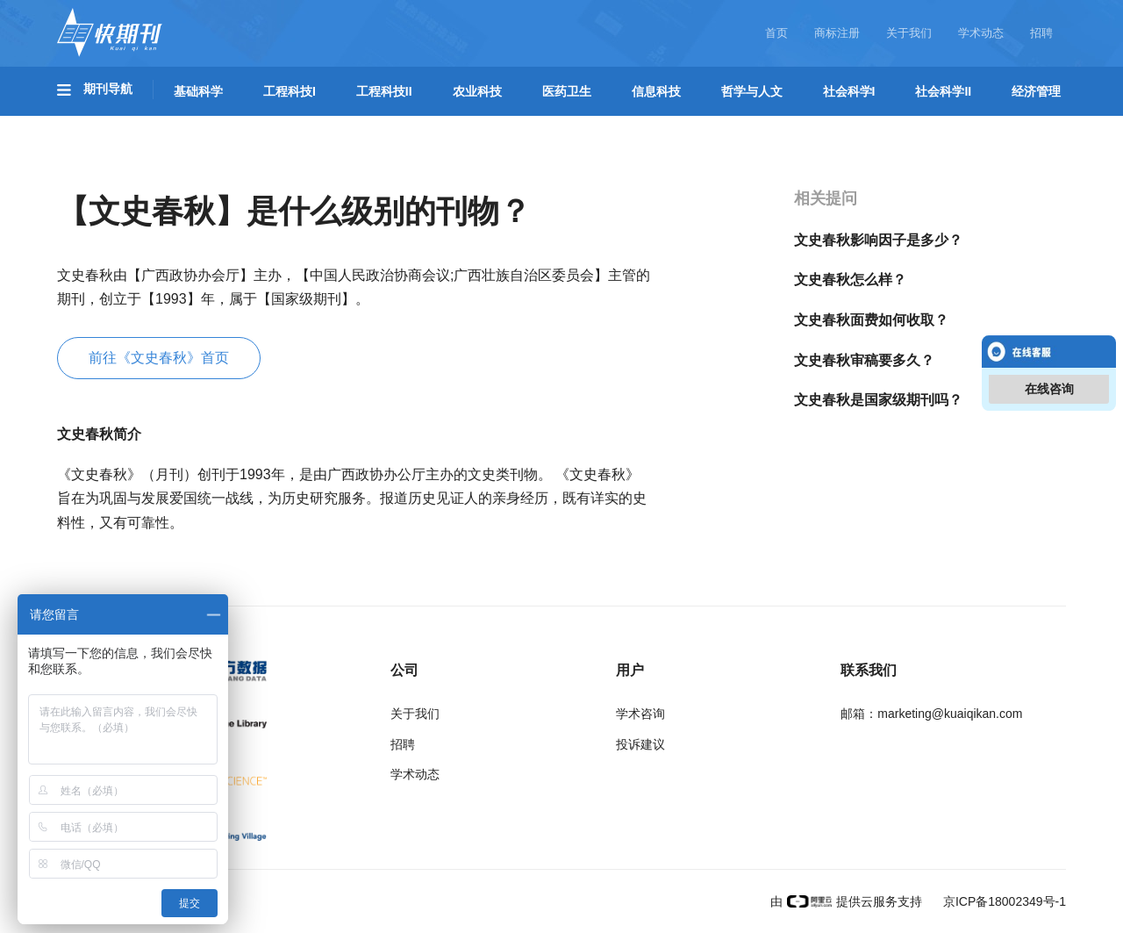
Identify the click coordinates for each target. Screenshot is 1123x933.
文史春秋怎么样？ (850, 279)
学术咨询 (640, 714)
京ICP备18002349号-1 (1003, 901)
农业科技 (477, 91)
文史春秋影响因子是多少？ (878, 240)
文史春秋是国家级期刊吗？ (878, 399)
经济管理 (1036, 91)
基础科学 (198, 91)
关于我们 (909, 32)
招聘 (1041, 32)
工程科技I (289, 91)
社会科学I (849, 91)
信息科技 (656, 91)
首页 (776, 32)
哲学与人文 (752, 91)
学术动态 (981, 32)
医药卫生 (566, 91)
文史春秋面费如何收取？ (871, 319)
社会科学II (943, 91)
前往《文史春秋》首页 (159, 357)
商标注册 (837, 32)
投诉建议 (640, 744)
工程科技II (384, 91)
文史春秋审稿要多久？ (864, 360)
